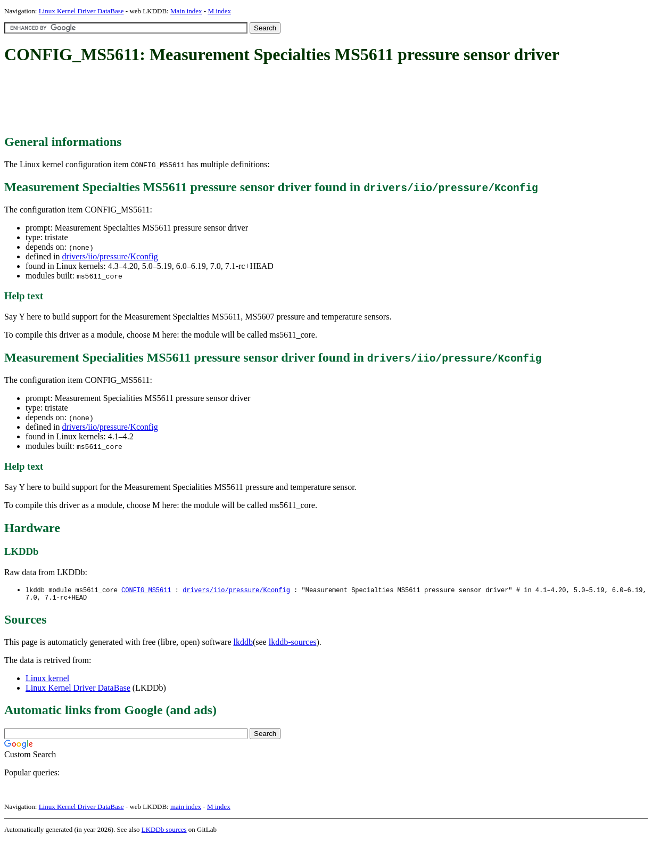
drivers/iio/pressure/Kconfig (110, 256)
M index (219, 11)
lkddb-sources (293, 644)
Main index (186, 11)
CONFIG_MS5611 (146, 590)
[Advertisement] (198, 100)
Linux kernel (47, 680)
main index (185, 809)
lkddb (243, 644)
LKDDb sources (164, 832)
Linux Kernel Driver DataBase (81, 11)
